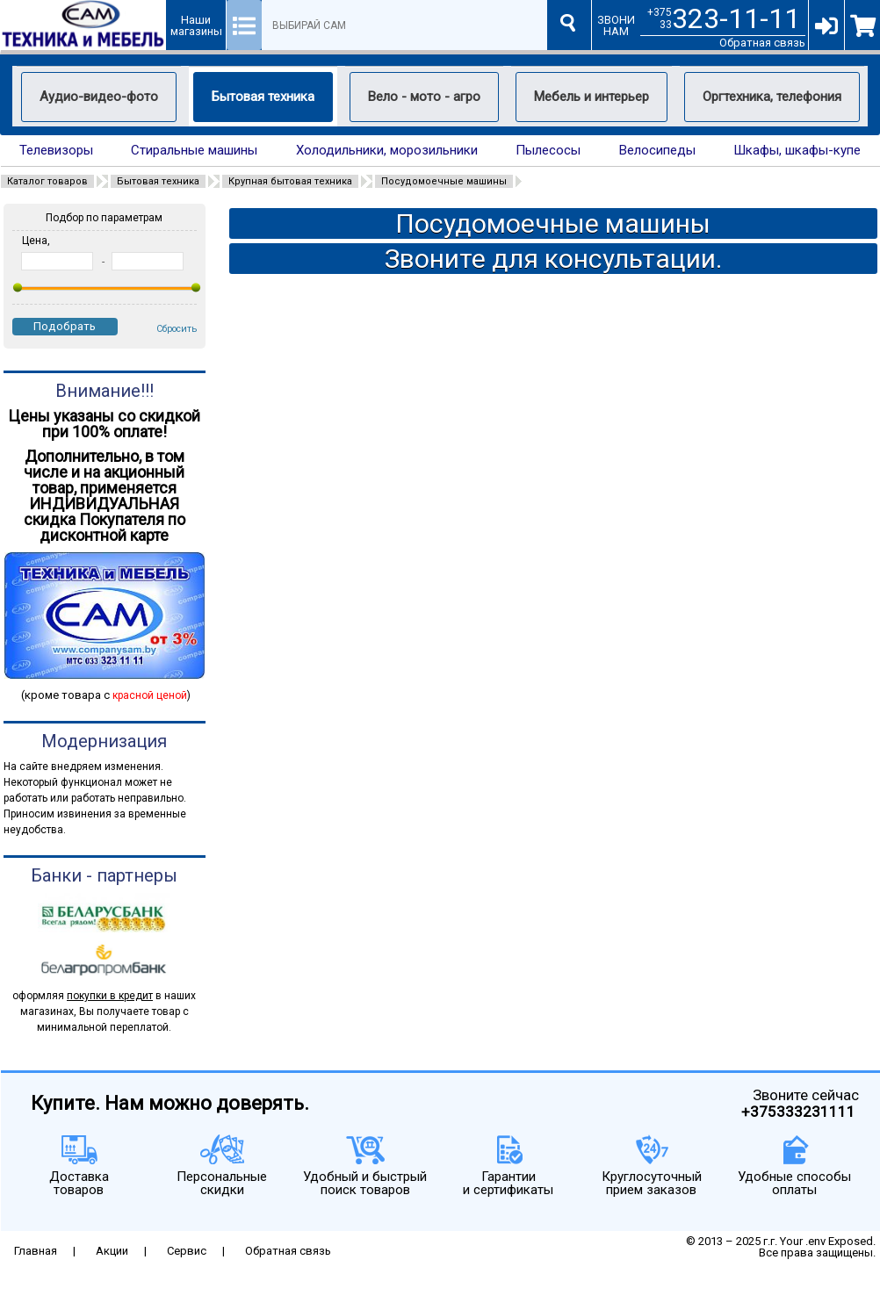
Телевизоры (56, 150)
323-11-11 (736, 18)
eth (10, 1297)
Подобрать (64, 326)
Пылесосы (548, 150)
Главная (35, 1250)
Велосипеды (657, 150)
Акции (112, 1250)
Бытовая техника (158, 181)
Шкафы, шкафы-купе (797, 150)
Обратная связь (762, 42)
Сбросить (176, 329)
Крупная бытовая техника (290, 181)
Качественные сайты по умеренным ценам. (760, 1264)
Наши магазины (196, 25)
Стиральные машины (194, 150)
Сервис (186, 1250)
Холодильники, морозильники (387, 150)
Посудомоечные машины (444, 181)
